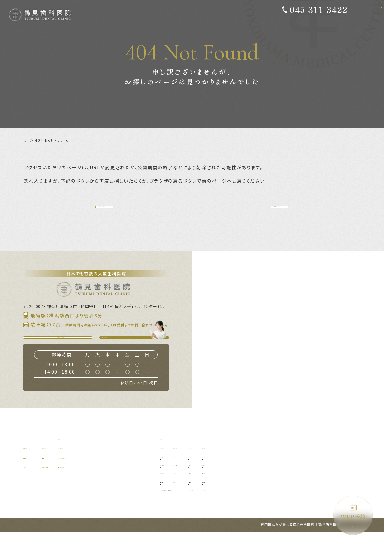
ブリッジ (203, 501)
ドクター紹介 (78, 467)
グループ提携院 (37, 496)
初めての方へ (78, 458)
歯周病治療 (172, 484)
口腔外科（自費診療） (213, 484)
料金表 (72, 477)
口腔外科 (203, 475)
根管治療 (170, 501)
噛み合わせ (290, 492)
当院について (35, 467)
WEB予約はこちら (137, 352)
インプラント (253, 467)
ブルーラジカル (294, 509)
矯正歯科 (249, 501)
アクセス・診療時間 (85, 486)
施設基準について (131, 486)
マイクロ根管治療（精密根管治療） (191, 509)
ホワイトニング (294, 484)
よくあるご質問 (128, 467)
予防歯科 (170, 467)
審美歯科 (289, 467)
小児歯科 (249, 484)
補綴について (126, 458)
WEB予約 (353, 512)
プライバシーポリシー (135, 477)
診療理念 (31, 477)
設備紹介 (31, 486)
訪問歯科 (289, 501)
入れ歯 (201, 492)
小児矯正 (249, 492)
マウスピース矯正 (256, 509)
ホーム (30, 140)
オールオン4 (252, 475)
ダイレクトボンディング (301, 475)
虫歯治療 (170, 475)
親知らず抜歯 (206, 467)
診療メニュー (172, 458)
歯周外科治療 (173, 492)
